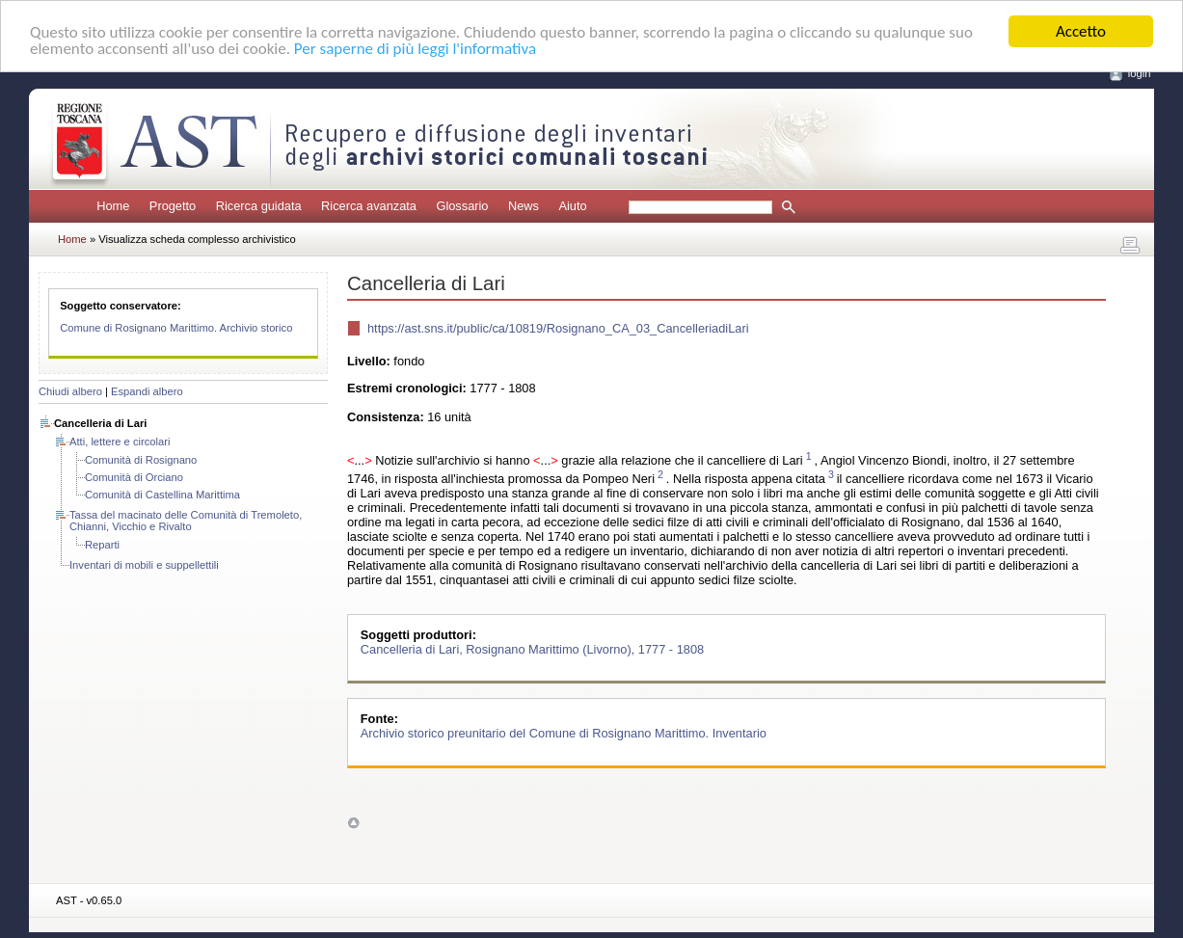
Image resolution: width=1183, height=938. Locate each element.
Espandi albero (147, 391)
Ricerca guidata (259, 206)
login (1139, 73)
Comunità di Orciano (134, 477)
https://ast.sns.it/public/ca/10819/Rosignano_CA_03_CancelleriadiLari (558, 328)
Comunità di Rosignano (141, 460)
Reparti (102, 544)
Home (112, 206)
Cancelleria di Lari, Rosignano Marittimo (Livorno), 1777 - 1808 (532, 649)
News (523, 206)
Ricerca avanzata (369, 206)
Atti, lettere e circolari (119, 441)
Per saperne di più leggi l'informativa (415, 49)
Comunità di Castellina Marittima (162, 494)
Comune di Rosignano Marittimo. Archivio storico (176, 328)
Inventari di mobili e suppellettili (144, 565)
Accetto (1081, 31)
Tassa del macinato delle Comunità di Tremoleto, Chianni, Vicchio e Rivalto (185, 520)
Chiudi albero (70, 391)
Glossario (462, 206)
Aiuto (572, 206)
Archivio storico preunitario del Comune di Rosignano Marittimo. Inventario (563, 733)
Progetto (172, 206)
